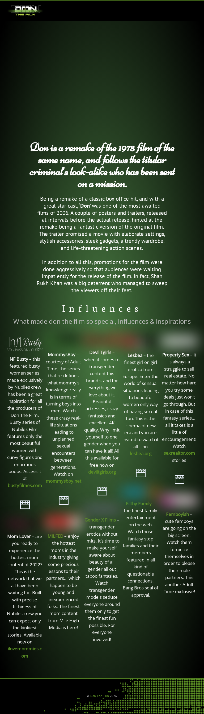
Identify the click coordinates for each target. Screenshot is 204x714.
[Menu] (190, 7)
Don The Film (99, 696)
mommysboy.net (63, 481)
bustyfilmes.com (25, 485)
